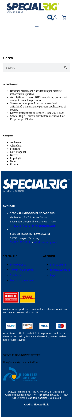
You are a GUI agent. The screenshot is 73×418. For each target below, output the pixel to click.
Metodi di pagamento (22, 280)
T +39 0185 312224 (20, 242)
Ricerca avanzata (60, 269)
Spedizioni (16, 275)
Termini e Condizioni (22, 269)
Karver (14, 155)
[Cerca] (65, 67)
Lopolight (15, 158)
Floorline (15, 148)
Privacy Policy (18, 264)
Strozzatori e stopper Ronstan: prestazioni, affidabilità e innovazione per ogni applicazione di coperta (38, 106)
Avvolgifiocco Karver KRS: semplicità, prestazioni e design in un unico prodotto (39, 99)
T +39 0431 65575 (20, 225)
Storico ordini (58, 264)
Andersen (15, 142)
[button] (50, 17)
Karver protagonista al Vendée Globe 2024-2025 (37, 112)
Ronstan (14, 164)
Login (53, 275)
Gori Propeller (18, 151)
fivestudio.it (41, 404)
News (13, 161)
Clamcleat (15, 145)
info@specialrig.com (44, 225)
